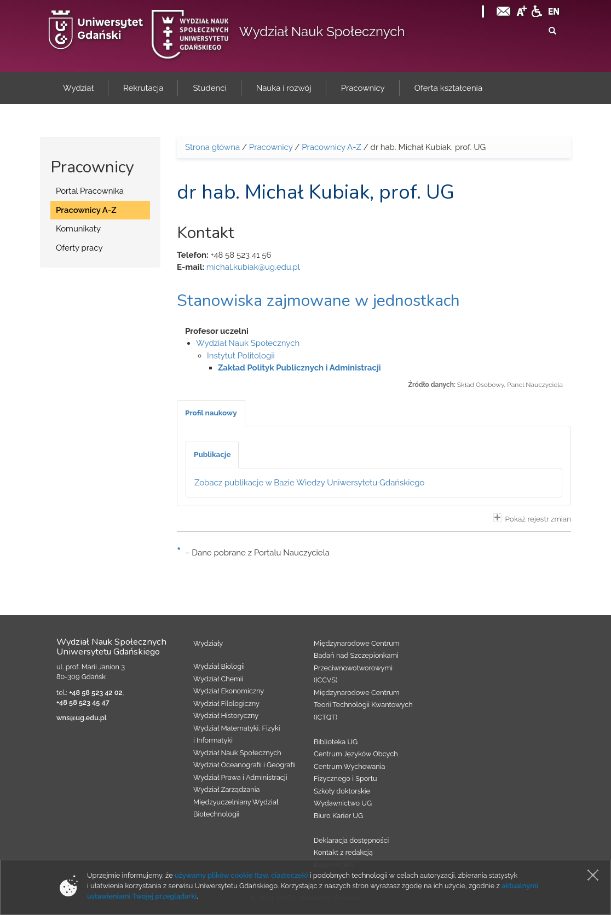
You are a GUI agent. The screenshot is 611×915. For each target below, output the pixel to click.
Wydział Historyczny (225, 715)
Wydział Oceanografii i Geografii (244, 765)
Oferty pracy (79, 248)
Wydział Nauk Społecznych (322, 31)
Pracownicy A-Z (86, 210)
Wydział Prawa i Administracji (240, 777)
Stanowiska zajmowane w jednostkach (318, 300)
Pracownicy (271, 147)
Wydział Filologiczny (226, 703)
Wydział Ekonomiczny (228, 691)
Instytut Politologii (241, 356)
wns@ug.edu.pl (81, 718)
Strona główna (212, 147)
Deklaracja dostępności (351, 840)
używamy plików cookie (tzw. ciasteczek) (241, 875)
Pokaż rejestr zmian (532, 518)
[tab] (211, 413)
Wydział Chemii (218, 679)
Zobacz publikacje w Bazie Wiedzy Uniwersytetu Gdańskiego (309, 483)
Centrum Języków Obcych (356, 754)
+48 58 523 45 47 (82, 702)
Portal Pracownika (90, 191)
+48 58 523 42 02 (95, 692)
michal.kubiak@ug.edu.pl (253, 267)
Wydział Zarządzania (226, 789)
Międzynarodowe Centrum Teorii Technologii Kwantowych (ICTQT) (363, 704)
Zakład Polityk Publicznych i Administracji (299, 368)
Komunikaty (78, 229)
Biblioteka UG (336, 742)
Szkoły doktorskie (342, 791)
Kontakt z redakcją (343, 852)
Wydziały (208, 643)
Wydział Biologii (219, 666)
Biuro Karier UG (338, 816)
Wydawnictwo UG (343, 803)
